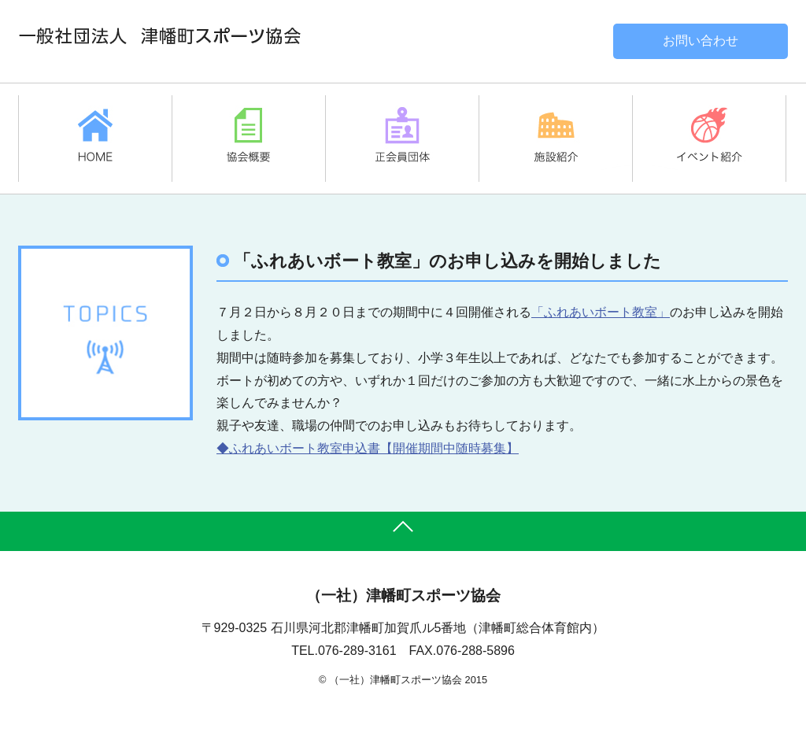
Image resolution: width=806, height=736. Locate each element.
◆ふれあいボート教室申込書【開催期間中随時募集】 (367, 448)
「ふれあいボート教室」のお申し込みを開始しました (447, 261)
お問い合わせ (700, 40)
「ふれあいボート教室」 (600, 312)
